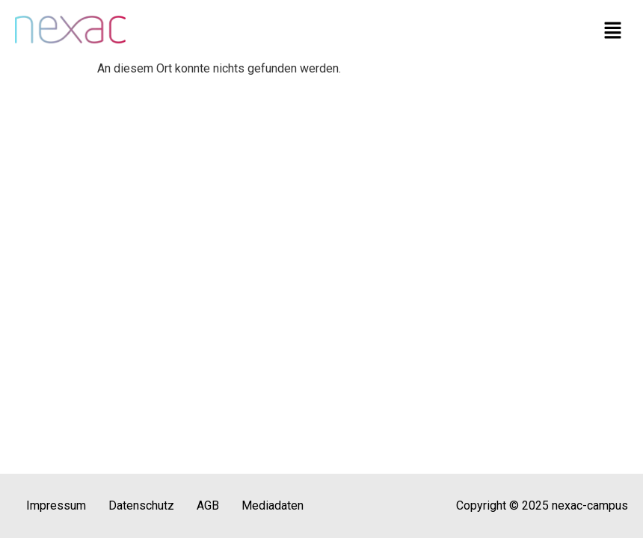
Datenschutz (141, 505)
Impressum (56, 505)
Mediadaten (272, 505)
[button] (613, 31)
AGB (208, 505)
